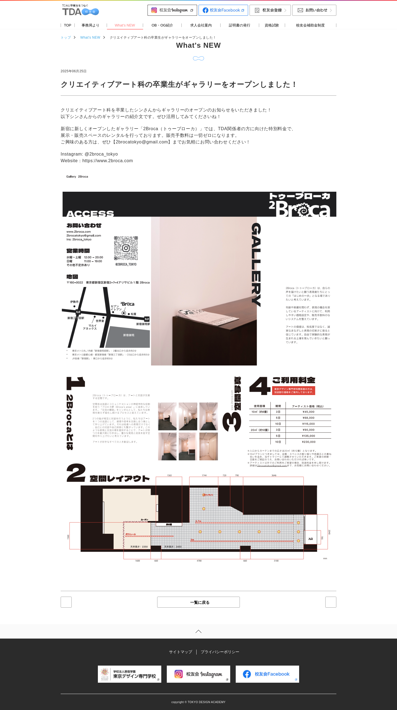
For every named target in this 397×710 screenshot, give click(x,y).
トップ (66, 37)
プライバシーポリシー (220, 652)
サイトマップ (180, 652)
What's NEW (90, 37)
